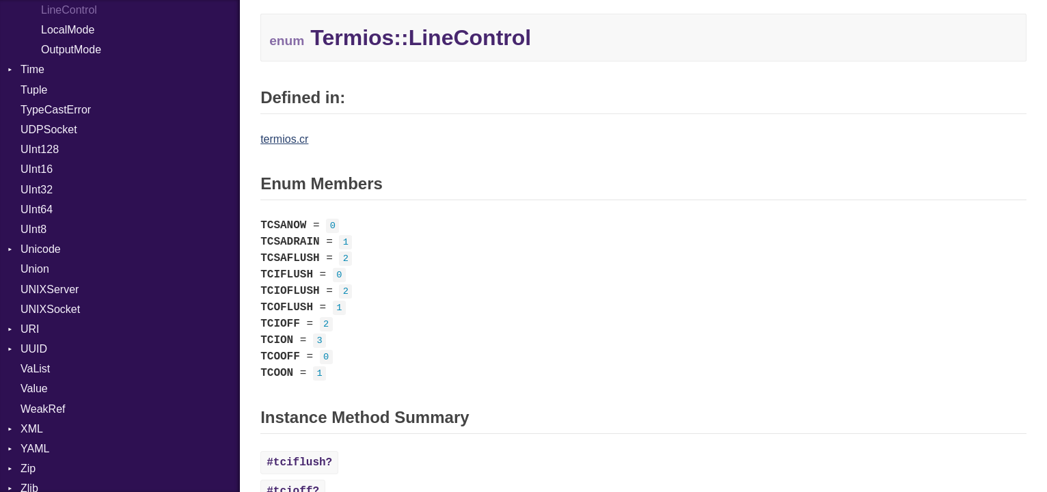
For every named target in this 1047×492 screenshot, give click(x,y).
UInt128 (40, 149)
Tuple (34, 90)
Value (34, 388)
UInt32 (37, 189)
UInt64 (37, 209)
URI (30, 329)
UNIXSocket (50, 309)
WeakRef (43, 409)
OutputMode (71, 49)
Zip (28, 468)
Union (35, 269)
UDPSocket (49, 129)
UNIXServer (50, 289)
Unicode (41, 249)
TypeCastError (56, 109)
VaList (35, 368)
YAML (35, 448)
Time (32, 69)
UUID (34, 349)
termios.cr (284, 139)
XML (32, 429)
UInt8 (33, 229)
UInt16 (37, 169)
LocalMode (67, 30)
